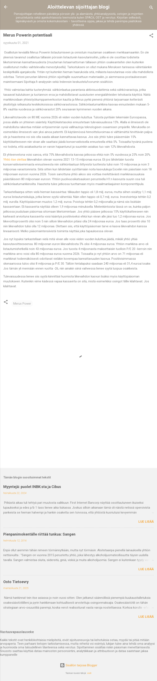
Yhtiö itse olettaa (14, 159)
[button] (151, 36)
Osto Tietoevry (16, 582)
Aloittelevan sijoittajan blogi (78, 7)
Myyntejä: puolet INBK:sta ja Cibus (32, 487)
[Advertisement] (78, 432)
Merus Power (22, 303)
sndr (89, 673)
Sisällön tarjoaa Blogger (78, 665)
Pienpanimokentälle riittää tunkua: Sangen (39, 534)
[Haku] (151, 8)
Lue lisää (146, 522)
